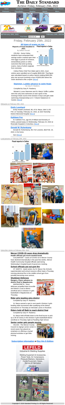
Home (6, 9)
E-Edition (32, 9)
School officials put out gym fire (25, 267)
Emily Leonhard (18, 107)
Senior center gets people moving (26, 322)
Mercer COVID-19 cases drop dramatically (29, 253)
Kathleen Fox (17, 117)
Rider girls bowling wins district (25, 298)
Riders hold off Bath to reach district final (29, 310)
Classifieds (19, 12)
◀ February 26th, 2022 (10, 34)
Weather (32, 11)
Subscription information (22, 341)
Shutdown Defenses (20, 278)
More (57, 12)
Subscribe (19, 9)
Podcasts (6, 12)
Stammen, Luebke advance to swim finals (32, 84)
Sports (44, 11)
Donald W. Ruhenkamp (21, 127)
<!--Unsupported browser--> (32, 387)
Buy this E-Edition (45, 341)
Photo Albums (58, 9)
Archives (45, 9)
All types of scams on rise (32, 44)
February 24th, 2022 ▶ (55, 34)
